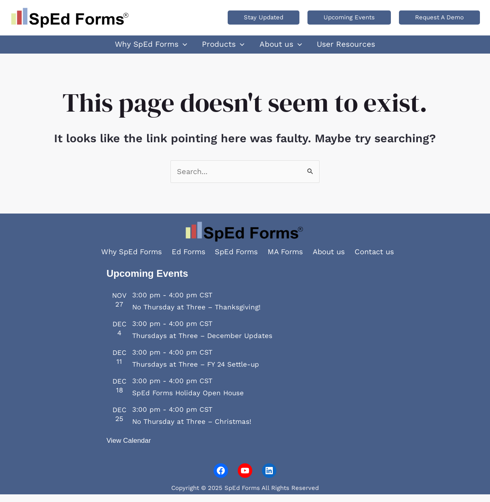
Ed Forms (186, 259)
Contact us (380, 259)
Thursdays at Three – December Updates (202, 343)
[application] (193, 47)
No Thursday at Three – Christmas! (191, 429)
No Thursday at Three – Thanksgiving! (196, 315)
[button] (263, 17)
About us (333, 259)
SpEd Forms (236, 259)
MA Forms (287, 259)
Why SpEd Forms (127, 259)
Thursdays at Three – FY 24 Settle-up (195, 372)
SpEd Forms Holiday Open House (188, 400)
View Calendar (128, 448)
